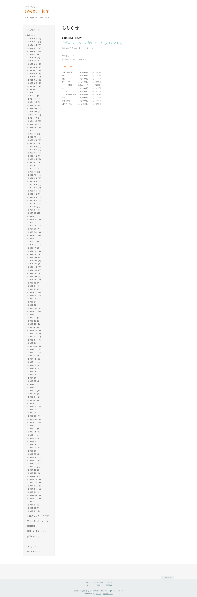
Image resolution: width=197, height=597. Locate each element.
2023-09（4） (35, 140)
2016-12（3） (34, 394)
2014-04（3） (35, 495)
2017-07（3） (34, 375)
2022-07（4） (35, 184)
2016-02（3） (35, 425)
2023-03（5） (35, 159)
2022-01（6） (35, 203)
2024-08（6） (35, 105)
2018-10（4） (34, 327)
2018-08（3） (35, 333)
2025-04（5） (35, 80)
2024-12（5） (34, 92)
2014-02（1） (34, 502)
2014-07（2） (35, 486)
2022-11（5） (34, 172)
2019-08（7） (35, 295)
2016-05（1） (34, 416)
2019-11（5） (34, 286)
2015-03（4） (35, 460)
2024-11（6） (34, 96)
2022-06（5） (35, 188)
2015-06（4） (35, 451)
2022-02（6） (35, 200)
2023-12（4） (35, 131)
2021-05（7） (34, 229)
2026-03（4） (35, 45)
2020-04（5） (35, 270)
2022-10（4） (35, 175)
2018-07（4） (35, 337)
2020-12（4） (35, 245)
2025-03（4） (35, 83)
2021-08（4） (35, 219)
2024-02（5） (35, 124)
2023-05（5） (35, 153)
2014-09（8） (35, 479)
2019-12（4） (34, 283)
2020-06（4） (35, 264)
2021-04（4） (35, 232)
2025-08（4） (35, 67)
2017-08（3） (35, 372)
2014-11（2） (34, 473)
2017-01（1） (34, 391)
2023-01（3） (35, 165)
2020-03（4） (35, 273)
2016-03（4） (35, 422)
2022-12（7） (34, 169)
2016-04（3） (35, 419)
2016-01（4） (34, 429)
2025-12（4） (34, 54)
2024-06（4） (35, 111)
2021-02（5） (34, 238)
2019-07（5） (34, 299)
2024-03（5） (35, 121)
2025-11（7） (34, 58)
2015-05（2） (34, 454)
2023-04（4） (35, 156)
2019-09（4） (35, 292)
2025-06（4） (35, 73)
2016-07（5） (34, 410)
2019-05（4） (35, 305)
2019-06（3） (35, 302)
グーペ (98, 594)
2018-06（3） (35, 340)
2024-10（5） (35, 99)
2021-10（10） (35, 213)
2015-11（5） (34, 435)
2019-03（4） (35, 311)
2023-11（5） (34, 134)
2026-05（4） (35, 39)
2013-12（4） (34, 508)
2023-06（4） (35, 150)
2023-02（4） (35, 162)
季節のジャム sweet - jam (92, 591)
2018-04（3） (35, 346)
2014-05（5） (34, 492)
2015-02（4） (35, 463)
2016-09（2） (35, 403)
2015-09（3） (34, 441)
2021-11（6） (34, 210)
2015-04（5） (34, 457)
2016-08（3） (35, 406)
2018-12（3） (34, 321)
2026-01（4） (35, 51)
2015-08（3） (35, 444)
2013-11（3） (34, 511)
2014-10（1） (34, 476)
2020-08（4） (35, 257)
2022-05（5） (35, 191)
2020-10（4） (35, 251)
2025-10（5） (34, 61)
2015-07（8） (35, 448)
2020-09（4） (35, 254)
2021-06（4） (35, 226)
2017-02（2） (34, 387)
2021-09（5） (34, 216)
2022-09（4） (35, 178)
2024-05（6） (35, 115)
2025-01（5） (34, 89)
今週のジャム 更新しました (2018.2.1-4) (92, 43)
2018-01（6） (34, 356)
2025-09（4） (35, 64)
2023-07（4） (35, 146)
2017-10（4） (34, 365)
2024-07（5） (35, 108)
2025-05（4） (35, 77)
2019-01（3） (34, 318)
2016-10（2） (34, 400)
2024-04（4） (35, 118)
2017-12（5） (34, 359)
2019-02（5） (34, 314)
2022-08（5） (35, 181)
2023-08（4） (35, 143)
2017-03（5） (34, 384)
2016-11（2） (34, 397)
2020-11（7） (34, 248)
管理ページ (108, 594)
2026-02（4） (35, 48)
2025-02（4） (35, 86)
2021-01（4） (34, 241)
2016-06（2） (35, 413)
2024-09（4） (35, 102)
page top (167, 577)
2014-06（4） (35, 489)
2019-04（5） (35, 308)
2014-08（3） (35, 482)
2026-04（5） (35, 42)
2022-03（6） (35, 197)
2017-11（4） (34, 362)
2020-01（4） (35, 279)
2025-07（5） (35, 70)
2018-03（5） (35, 349)
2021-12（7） (34, 207)
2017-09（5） (34, 368)
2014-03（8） (35, 498)
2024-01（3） (35, 127)
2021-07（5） (34, 222)
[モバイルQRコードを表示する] (40, 551)
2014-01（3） (34, 505)
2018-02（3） (35, 353)
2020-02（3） (35, 276)
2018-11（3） (34, 324)
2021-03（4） (35, 235)
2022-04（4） (35, 194)
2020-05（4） (35, 267)
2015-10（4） (34, 438)
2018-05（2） (35, 343)
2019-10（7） (34, 289)
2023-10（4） (35, 137)
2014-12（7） (34, 470)
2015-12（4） (34, 432)
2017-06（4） (35, 378)
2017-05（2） (34, 381)
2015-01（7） (34, 467)
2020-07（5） (35, 260)
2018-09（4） (35, 330)
